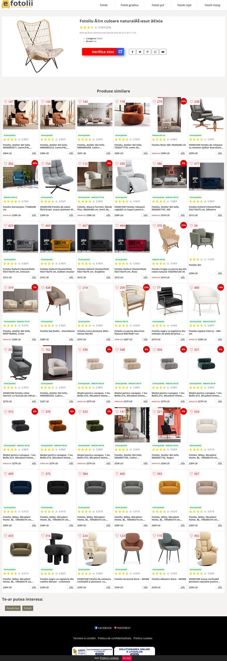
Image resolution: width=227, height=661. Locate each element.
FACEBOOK (103, 628)
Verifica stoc (108, 51)
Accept (127, 658)
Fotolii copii (184, 5)
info (34, 153)
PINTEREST (122, 628)
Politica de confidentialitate (114, 638)
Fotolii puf (158, 5)
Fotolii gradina (129, 5)
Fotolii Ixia (13, 608)
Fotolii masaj (212, 5)
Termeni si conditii (84, 638)
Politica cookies (143, 638)
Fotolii (103, 5)
